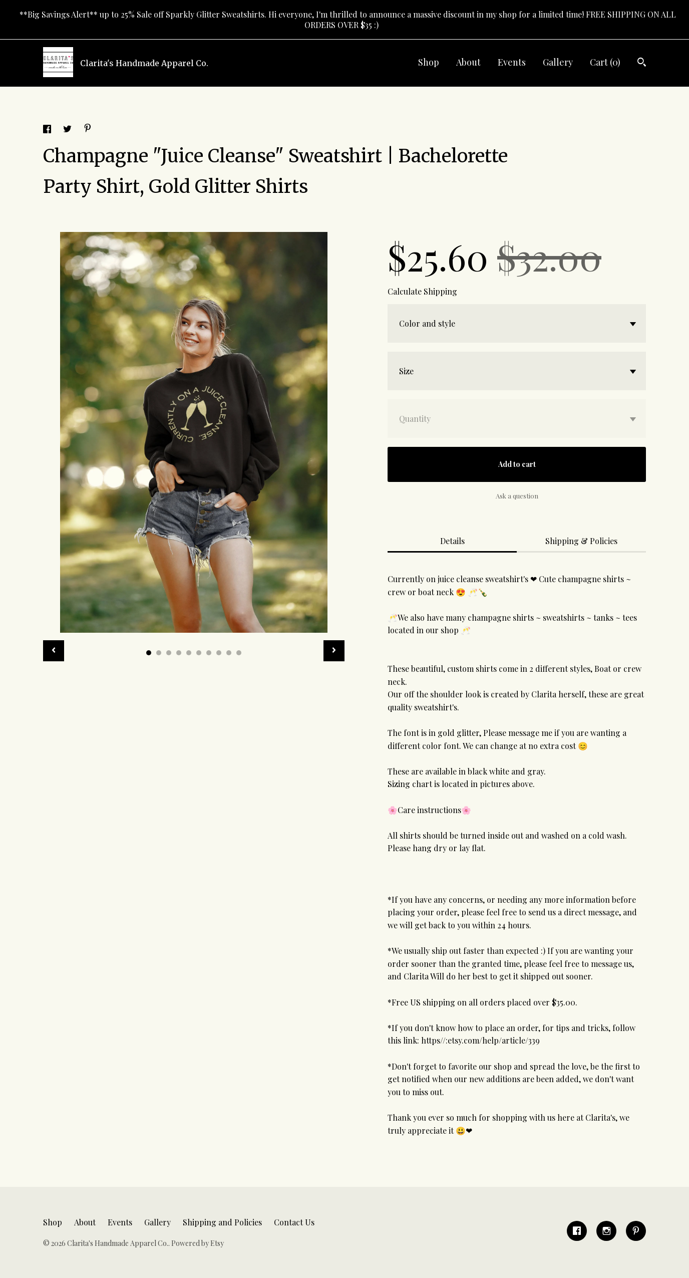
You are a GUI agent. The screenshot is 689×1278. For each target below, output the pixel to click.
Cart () (605, 62)
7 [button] (208, 652)
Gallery (558, 62)
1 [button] (148, 652)
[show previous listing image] (53, 650)
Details (452, 541)
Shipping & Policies (581, 541)
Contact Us (294, 1222)
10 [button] (238, 652)
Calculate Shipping (422, 291)
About (468, 62)
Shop (428, 62)
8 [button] (218, 652)
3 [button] (168, 652)
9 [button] (228, 652)
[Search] (641, 63)
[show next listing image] (333, 650)
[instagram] (606, 1231)
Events (512, 62)
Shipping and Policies (222, 1222)
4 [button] (178, 652)
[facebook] (577, 1231)
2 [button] (158, 652)
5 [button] (188, 652)
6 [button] (198, 652)
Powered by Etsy (197, 1243)
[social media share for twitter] (68, 130)
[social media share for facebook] (48, 130)
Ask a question (517, 495)
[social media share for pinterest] (88, 129)
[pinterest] (636, 1231)
